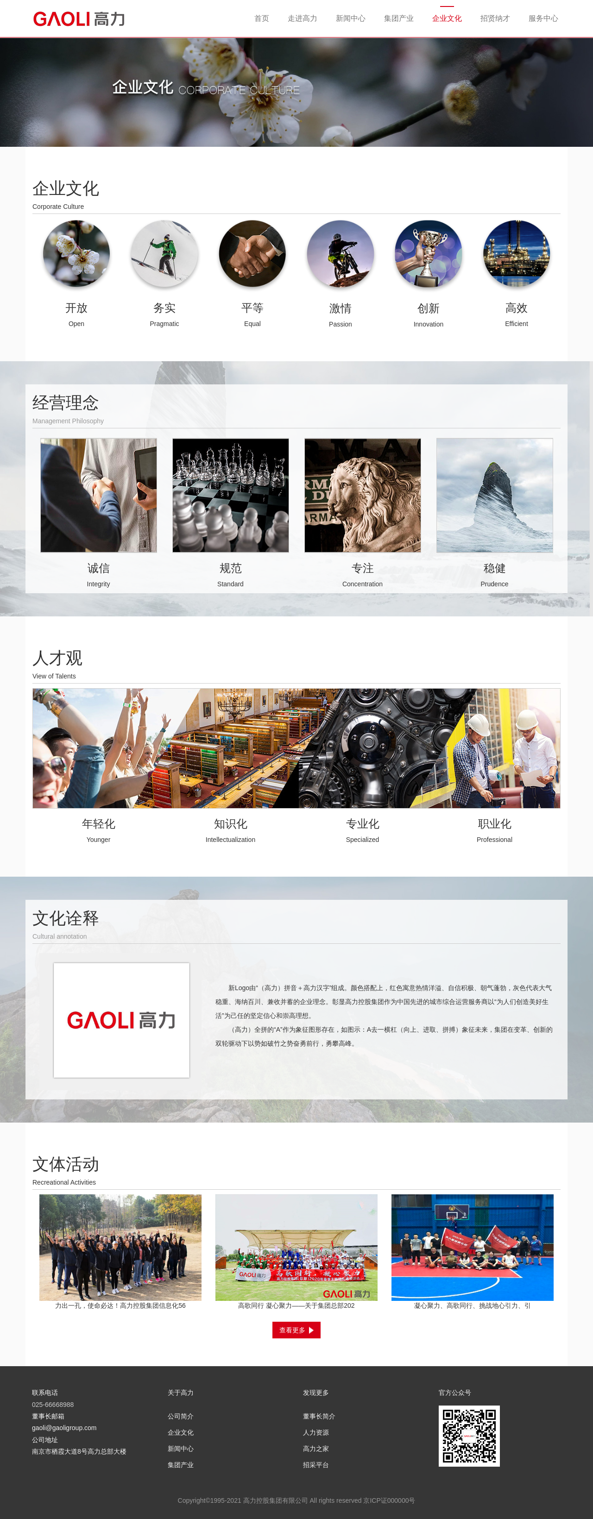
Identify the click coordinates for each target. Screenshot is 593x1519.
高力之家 (316, 1448)
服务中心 (543, 18)
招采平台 (316, 1465)
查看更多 (296, 1330)
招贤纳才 (495, 18)
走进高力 (302, 18)
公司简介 (181, 1416)
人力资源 (316, 1432)
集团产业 (399, 18)
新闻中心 (351, 18)
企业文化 (447, 18)
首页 (261, 18)
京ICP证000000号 (389, 1500)
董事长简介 (319, 1416)
